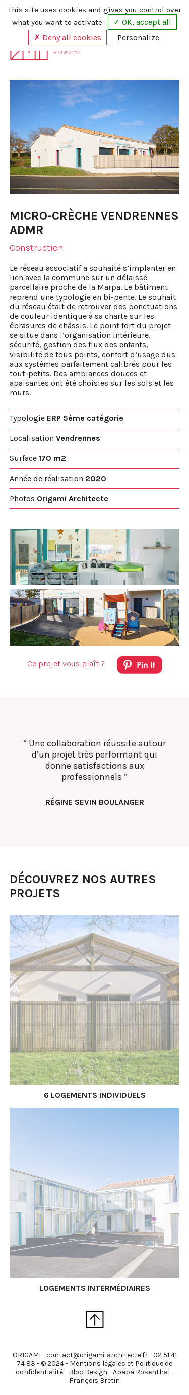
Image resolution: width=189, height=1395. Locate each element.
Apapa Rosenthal (141, 1372)
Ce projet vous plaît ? (94, 666)
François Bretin (94, 1380)
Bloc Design (88, 1372)
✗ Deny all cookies (67, 37)
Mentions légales (97, 1363)
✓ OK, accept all (142, 22)
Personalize (138, 37)
